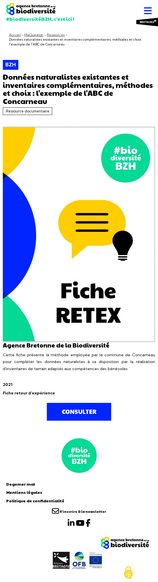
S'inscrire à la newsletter (79, 511)
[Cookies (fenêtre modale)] (128, 572)
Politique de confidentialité (35, 500)
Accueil (15, 35)
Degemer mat (20, 484)
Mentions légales (24, 492)
